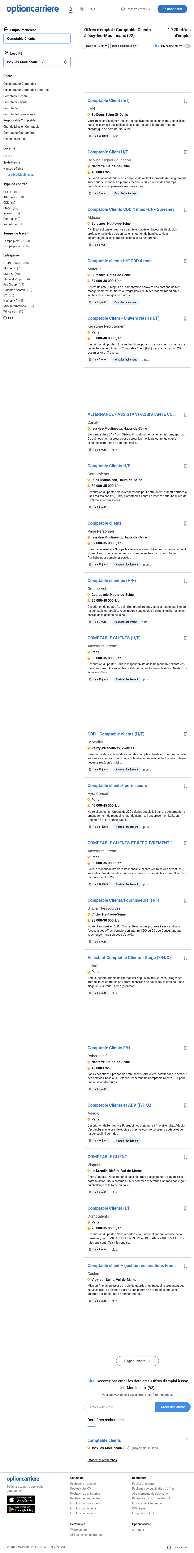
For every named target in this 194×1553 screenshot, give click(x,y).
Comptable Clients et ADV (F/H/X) (119, 1105)
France (7, 156)
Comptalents (98, 474)
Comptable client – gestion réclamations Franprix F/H (134, 1265)
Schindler (95, 742)
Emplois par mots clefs (85, 1503)
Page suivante (137, 1361)
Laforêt (93, 965)
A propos (138, 1529)
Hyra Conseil (98, 793)
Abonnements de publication (150, 1493)
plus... (117, 136)
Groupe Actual (99, 588)
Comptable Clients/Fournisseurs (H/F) (123, 900)
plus (8, 317)
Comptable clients (104, 523)
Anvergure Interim (102, 646)
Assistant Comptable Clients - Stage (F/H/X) (129, 957)
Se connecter (172, 9)
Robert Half (97, 1056)
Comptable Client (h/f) (108, 100)
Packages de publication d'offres (153, 1488)
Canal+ (93, 422)
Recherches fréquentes (85, 1498)
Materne (94, 269)
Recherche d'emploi (83, 1483)
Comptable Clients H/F (108, 465)
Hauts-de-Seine (13, 168)
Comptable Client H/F (107, 152)
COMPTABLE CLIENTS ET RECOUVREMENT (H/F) (133, 842)
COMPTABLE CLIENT (107, 1156)
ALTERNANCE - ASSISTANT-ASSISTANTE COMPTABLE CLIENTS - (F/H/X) (134, 414)
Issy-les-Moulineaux (20, 174)
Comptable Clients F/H (108, 1047)
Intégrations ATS (143, 1513)
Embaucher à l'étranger (147, 1503)
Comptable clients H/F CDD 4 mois (119, 260)
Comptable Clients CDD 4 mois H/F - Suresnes (130, 209)
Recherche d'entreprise (85, 1493)
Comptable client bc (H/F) (111, 580)
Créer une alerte (173, 1407)
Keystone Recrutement (106, 326)
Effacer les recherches (102, 1460)
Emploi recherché (20, 29)
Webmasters (78, 1529)
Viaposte (94, 1165)
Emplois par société (83, 1513)
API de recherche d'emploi (87, 1534)
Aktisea (93, 217)
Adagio (93, 1113)
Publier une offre (143, 1483)
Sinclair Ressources (103, 908)
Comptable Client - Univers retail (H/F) (123, 318)
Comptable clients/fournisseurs (117, 785)
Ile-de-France (11, 162)
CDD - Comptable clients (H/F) (115, 734)
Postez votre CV (136, 9)
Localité (13, 53)
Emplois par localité (83, 1508)
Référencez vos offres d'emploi (152, 1498)
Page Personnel (100, 531)
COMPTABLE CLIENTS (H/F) (114, 637)
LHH (91, 108)
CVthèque (138, 1508)
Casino (93, 1273)
